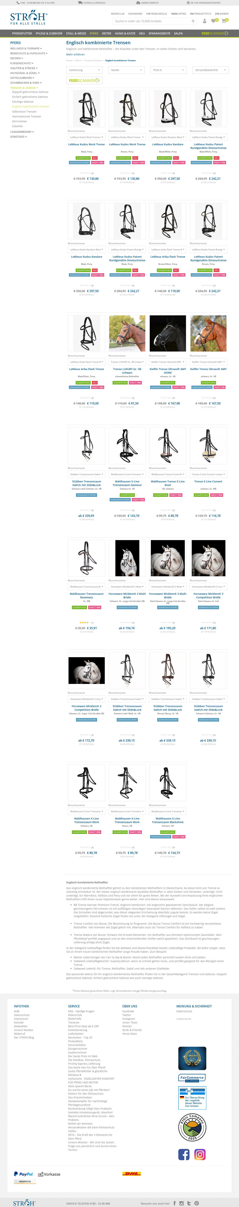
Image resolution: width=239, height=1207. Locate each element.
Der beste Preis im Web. (83, 1056)
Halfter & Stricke (24, 68)
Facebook (128, 1011)
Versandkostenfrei (210, 70)
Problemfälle (156, 13)
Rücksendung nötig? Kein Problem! (90, 1108)
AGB (16, 1011)
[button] (203, 21)
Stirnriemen (19, 121)
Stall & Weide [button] (76, 33)
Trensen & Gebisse (93, 60)
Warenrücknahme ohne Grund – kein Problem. (91, 1118)
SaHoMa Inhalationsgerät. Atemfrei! (90, 1112)
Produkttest (75, 1041)
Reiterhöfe (74, 1018)
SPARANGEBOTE (159, 33)
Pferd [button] (94, 33)
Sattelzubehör (22, 78)
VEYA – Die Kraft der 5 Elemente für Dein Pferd (90, 1136)
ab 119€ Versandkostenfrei (203, 2)
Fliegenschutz (21, 63)
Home (69, 60)
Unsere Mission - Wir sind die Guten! (91, 1142)
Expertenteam (112, 899)
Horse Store (129, 1033)
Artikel (179, 13)
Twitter (126, 1015)
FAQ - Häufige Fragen (81, 1011)
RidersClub (75, 1015)
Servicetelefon (77, 1045)
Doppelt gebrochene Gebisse (30, 92)
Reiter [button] (106, 33)
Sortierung (84, 70)
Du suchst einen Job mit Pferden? (89, 1090)
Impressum (21, 1018)
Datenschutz (22, 1015)
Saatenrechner (77, 1052)
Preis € (168, 70)
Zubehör (17, 126)
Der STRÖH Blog (24, 1037)
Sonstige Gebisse (22, 101)
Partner (127, 1026)
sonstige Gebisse (152, 978)
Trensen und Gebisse (201, 974)
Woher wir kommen (80, 1123)
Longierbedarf (22, 132)
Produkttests (200, 13)
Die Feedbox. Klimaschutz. (84, 1060)
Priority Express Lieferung (84, 1063)
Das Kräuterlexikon (80, 1097)
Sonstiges (18, 136)
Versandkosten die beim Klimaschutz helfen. (91, 1129)
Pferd (78, 60)
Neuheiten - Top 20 (80, 1037)
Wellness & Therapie (26, 48)
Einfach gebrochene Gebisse (30, 97)
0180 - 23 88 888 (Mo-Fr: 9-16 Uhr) (35, 2)
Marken (222, 13)
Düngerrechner (77, 1048)
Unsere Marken (23, 1030)
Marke (126, 70)
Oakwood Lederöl (84, 968)
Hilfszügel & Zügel (25, 73)
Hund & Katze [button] (125, 33)
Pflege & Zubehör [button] (49, 33)
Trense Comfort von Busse (90, 923)
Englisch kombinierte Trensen (30, 106)
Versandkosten (123, 990)
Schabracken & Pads (26, 82)
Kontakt (19, 1022)
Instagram (128, 1018)
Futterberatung (77, 1030)
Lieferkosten (75, 1033)
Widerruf (19, 1033)
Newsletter (21, 1026)
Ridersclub (117, 13)
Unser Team (129, 1022)
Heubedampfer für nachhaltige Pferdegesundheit (87, 1103)
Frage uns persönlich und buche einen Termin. (92, 1148)
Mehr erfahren (75, 54)
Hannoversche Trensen (26, 116)
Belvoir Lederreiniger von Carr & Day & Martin (102, 957)
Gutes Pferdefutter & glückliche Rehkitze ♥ (87, 1073)
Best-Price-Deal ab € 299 (83, 1026)
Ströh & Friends (132, 1030)
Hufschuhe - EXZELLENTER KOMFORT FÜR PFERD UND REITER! (91, 1080)
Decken (16, 58)
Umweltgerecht (147, 2)
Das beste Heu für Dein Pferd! (86, 1067)
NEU (142, 33)
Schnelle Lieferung (91, 2)
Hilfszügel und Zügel (172, 916)
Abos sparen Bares (80, 1086)
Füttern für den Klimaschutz (85, 1093)
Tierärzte (73, 1022)
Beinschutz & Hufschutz (29, 53)
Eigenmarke (135, 13)
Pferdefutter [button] (22, 33)
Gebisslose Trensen (24, 111)
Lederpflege (94, 948)
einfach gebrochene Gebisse (111, 978)
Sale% (178, 33)
